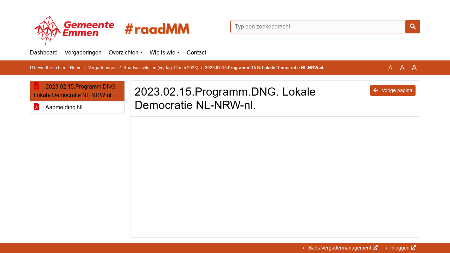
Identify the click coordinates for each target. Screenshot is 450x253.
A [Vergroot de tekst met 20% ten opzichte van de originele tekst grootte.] (402, 67)
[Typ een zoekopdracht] (325, 26)
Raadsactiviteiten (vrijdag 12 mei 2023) (160, 67)
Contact (196, 53)
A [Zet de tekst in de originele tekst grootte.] (390, 68)
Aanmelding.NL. (60, 107)
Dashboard (44, 53)
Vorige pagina (392, 90)
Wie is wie (162, 53)
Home (76, 67)
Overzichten (124, 53)
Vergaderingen (83, 53)
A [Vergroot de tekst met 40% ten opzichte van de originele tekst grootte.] (414, 68)
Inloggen (402, 248)
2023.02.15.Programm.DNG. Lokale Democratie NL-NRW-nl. (75, 91)
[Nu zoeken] (412, 26)
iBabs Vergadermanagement (342, 248)
